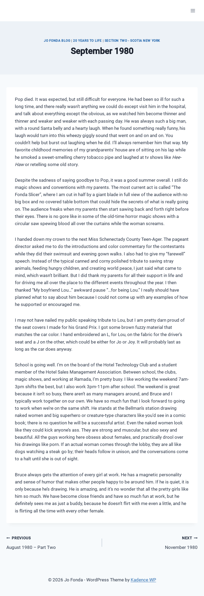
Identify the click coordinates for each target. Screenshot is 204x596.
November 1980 (152, 542)
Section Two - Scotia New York (132, 41)
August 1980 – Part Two (51, 542)
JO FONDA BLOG (57, 41)
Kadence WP (143, 579)
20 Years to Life (87, 41)
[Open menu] (193, 10)
